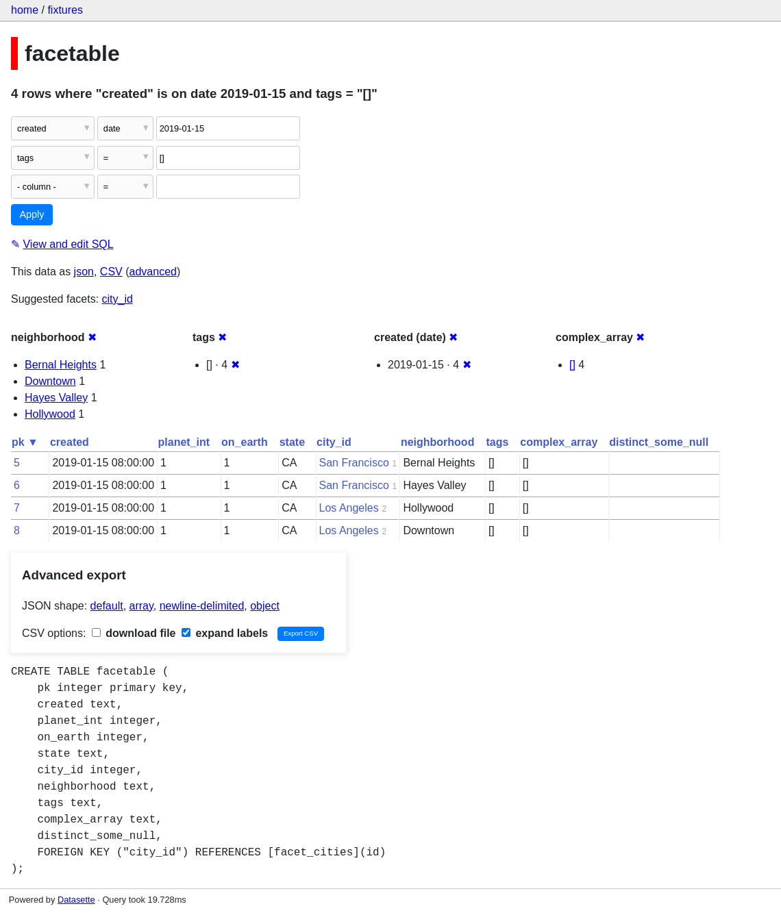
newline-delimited (202, 606)
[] (572, 365)
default (106, 606)
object (265, 606)
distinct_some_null (658, 442)
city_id (117, 299)
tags (497, 442)
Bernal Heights (61, 365)
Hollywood (50, 414)
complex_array (558, 442)
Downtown (50, 381)
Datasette (76, 899)
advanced (153, 271)
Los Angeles (349, 508)
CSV (111, 271)
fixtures (65, 10)
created (69, 442)
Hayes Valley (56, 397)
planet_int (184, 442)
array (141, 606)
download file (134, 633)
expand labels (225, 633)
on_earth (244, 442)
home (24, 10)
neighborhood (438, 442)
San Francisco (354, 462)
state (292, 442)
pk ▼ (25, 442)
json (84, 271)
